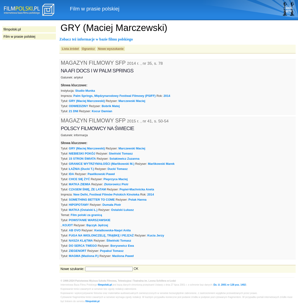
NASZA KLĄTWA (81, 240)
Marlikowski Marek (161, 163)
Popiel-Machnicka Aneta (136, 189)
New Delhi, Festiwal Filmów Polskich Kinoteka (106, 194)
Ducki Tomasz (118, 169)
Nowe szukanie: (72, 269)
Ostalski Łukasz (122, 210)
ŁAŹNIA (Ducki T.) (81, 169)
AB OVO (75, 230)
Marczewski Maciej (132, 101)
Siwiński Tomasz (121, 153)
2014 (166, 96)
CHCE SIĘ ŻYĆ (79, 179)
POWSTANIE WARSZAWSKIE (90, 220)
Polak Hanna (138, 199)
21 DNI (73, 111)
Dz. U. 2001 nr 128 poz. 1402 (230, 284)
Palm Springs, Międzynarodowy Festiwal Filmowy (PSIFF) (114, 96)
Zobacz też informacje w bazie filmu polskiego (96, 39)
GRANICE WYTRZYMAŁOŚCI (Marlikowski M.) (101, 163)
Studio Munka (85, 90)
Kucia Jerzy (155, 235)
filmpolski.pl (105, 284)
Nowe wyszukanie (111, 49)
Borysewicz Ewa (122, 245)
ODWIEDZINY (78, 106)
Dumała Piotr (111, 204)
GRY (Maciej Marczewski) (87, 101)
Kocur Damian (102, 111)
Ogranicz (88, 49)
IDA (71, 174)
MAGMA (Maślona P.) (84, 256)
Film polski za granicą (86, 215)
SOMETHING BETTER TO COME (92, 199)
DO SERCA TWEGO (83, 245)
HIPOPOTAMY (79, 204)
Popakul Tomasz (111, 251)
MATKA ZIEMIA (80, 184)
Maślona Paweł (123, 256)
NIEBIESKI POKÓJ (82, 153)
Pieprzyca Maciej (116, 179)
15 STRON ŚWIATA (82, 158)
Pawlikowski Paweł (101, 174)
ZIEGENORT (78, 251)
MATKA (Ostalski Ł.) (83, 210)
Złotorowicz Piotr (116, 184)
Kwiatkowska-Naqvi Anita (112, 230)
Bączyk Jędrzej (97, 225)
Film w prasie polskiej (19, 36)
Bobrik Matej (111, 106)
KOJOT (67, 225)
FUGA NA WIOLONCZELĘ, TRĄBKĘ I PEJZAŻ (101, 235)
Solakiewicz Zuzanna (124, 158)
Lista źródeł (70, 49)
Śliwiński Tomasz (118, 240)
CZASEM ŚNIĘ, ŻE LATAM (87, 189)
